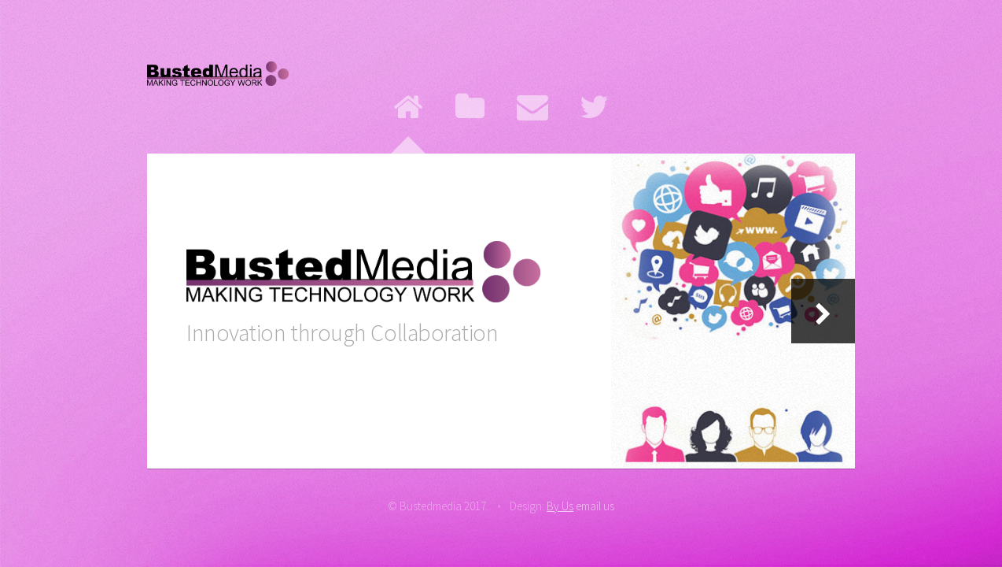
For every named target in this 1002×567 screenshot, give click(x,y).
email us (595, 505)
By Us (560, 505)
